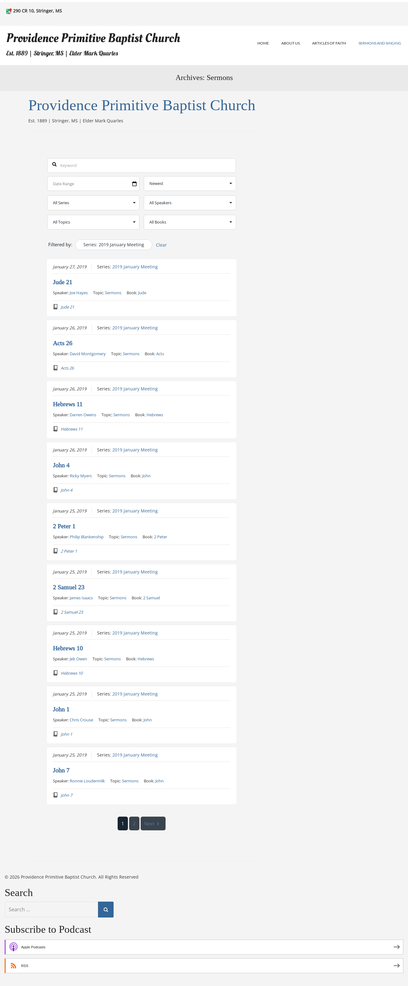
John (146, 475)
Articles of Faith (329, 43)
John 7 (61, 770)
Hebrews (155, 414)
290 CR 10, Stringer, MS (37, 11)
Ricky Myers (81, 475)
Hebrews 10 (68, 648)
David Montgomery (88, 353)
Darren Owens (83, 414)
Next (153, 823)
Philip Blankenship (87, 536)
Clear (161, 245)
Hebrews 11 (67, 404)
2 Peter (160, 536)
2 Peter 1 (64, 526)
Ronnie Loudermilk (87, 780)
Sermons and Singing (380, 43)
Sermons (113, 292)
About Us (290, 43)
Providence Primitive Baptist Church (93, 38)
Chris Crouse (81, 719)
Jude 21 (62, 282)
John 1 (61, 709)
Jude (142, 292)
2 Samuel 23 (68, 587)
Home (263, 43)
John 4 (61, 465)
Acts (160, 353)
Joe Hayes (79, 292)
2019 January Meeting (135, 266)
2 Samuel (151, 597)
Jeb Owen (78, 658)
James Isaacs (81, 597)
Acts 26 (62, 343)
